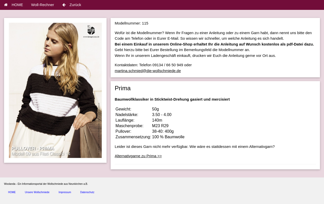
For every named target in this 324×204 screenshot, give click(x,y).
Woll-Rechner (42, 5)
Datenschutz (87, 192)
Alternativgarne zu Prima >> (138, 156)
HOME (13, 5)
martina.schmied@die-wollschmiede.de (148, 71)
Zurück (71, 5)
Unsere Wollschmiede (37, 192)
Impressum (64, 192)
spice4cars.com (59, 199)
